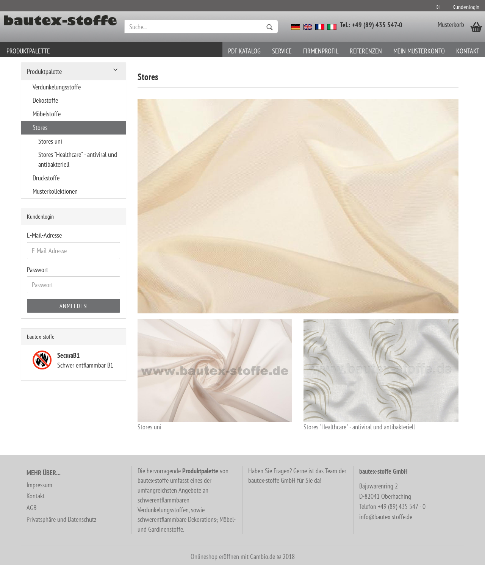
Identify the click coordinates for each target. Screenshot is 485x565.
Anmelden (73, 306)
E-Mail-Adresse (44, 235)
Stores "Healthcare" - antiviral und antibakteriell (381, 375)
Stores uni (215, 375)
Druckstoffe (46, 178)
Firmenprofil (320, 51)
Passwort (37, 269)
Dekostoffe (45, 100)
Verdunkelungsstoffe (57, 87)
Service (282, 51)
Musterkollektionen (55, 191)
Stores (40, 127)
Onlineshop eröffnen (215, 556)
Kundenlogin (465, 7)
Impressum (39, 484)
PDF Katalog (244, 51)
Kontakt (467, 51)
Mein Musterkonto (419, 51)
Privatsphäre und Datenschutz (61, 519)
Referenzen (366, 51)
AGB (31, 507)
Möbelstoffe (47, 114)
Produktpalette (28, 51)
